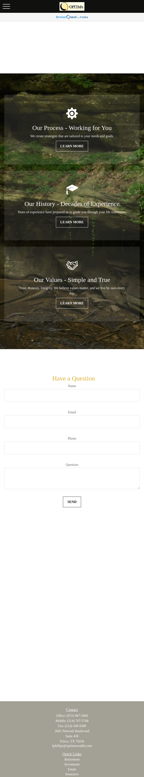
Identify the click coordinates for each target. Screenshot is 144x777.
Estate (72, 769)
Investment (72, 764)
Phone (72, 438)
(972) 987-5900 (77, 715)
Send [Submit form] (72, 502)
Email (72, 412)
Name (72, 386)
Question (72, 464)
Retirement (72, 759)
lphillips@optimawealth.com (72, 746)
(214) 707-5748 (78, 721)
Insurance (72, 774)
